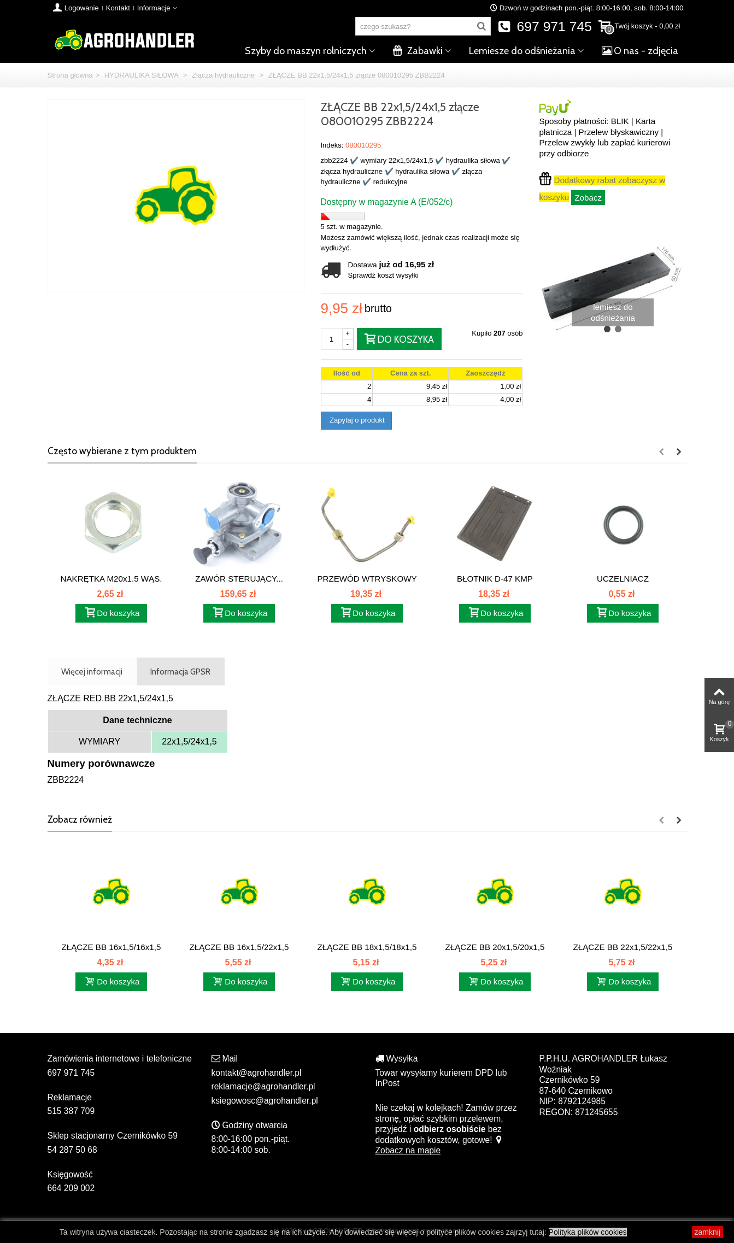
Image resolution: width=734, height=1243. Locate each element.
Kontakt (118, 8)
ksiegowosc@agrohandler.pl (265, 1100)
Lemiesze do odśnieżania (522, 51)
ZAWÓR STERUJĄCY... (239, 578)
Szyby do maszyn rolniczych (306, 51)
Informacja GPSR (180, 671)
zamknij (707, 1232)
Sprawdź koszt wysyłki (383, 275)
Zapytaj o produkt (356, 420)
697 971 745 (544, 26)
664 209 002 (71, 1188)
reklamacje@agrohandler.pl (263, 1086)
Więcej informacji (91, 671)
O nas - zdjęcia (640, 51)
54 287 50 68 (72, 1149)
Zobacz (588, 197)
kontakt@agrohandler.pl (257, 1072)
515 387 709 (71, 1111)
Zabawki (418, 51)
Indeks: (332, 145)
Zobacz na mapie (439, 1145)
